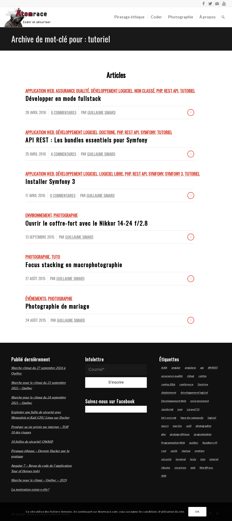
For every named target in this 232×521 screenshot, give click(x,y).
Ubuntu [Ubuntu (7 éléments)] (165, 467)
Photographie (65, 215)
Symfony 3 (174, 174)
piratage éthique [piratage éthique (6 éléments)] (180, 434)
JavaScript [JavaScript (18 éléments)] (167, 409)
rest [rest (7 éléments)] (163, 450)
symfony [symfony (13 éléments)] (200, 450)
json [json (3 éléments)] (180, 409)
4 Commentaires (63, 154)
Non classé (144, 91)
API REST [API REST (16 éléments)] (213, 367)
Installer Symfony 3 (50, 181)
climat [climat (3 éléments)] (190, 375)
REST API (171, 91)
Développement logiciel (112, 91)
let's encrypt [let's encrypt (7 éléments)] (168, 417)
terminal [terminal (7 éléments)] (181, 459)
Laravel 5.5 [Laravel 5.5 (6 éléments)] (193, 409)
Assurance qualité (72, 91)
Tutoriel (187, 91)
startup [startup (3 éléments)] (186, 450)
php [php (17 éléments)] (163, 434)
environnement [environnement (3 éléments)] (199, 400)
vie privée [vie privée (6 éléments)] (180, 467)
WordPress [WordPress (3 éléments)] (206, 467)
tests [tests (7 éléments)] (193, 459)
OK (197, 511)
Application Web (39, 91)
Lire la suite (191, 112)
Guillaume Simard (101, 112)
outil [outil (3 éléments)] (188, 425)
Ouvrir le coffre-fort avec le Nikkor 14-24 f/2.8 (86, 223)
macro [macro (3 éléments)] (165, 425)
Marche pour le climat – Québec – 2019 (39, 480)
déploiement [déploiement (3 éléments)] (168, 392)
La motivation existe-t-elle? (30, 489)
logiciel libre (111, 174)
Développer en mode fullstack (63, 98)
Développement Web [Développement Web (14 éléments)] (173, 400)
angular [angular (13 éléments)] (176, 367)
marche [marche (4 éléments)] (177, 425)
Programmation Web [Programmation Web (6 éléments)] (173, 442)
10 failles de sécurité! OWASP (32, 441)
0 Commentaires (63, 112)
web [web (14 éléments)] (193, 467)
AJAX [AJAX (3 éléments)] (164, 367)
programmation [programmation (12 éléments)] (203, 434)
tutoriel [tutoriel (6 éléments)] (214, 459)
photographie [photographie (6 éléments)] (203, 425)
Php (159, 91)
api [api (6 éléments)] (202, 367)
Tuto (55, 257)
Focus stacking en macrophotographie (73, 264)
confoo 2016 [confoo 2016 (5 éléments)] (168, 384)
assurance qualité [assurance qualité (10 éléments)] (172, 375)
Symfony (147, 132)
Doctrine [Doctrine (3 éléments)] (203, 384)
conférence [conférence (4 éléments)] (186, 384)
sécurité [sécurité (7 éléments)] (166, 459)
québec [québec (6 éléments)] (193, 442)
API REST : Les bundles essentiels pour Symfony (86, 139)
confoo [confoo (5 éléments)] (202, 375)
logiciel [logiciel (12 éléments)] (212, 417)
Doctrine (107, 132)
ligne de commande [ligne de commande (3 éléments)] (192, 417)
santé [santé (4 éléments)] (174, 450)
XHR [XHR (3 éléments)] (163, 475)
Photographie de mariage (57, 306)
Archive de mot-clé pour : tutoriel (60, 39)
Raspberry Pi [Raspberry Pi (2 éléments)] (210, 442)
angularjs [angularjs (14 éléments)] (190, 367)
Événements (35, 298)
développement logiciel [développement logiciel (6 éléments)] (194, 392)
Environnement (38, 215)
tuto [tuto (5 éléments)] (203, 459)
